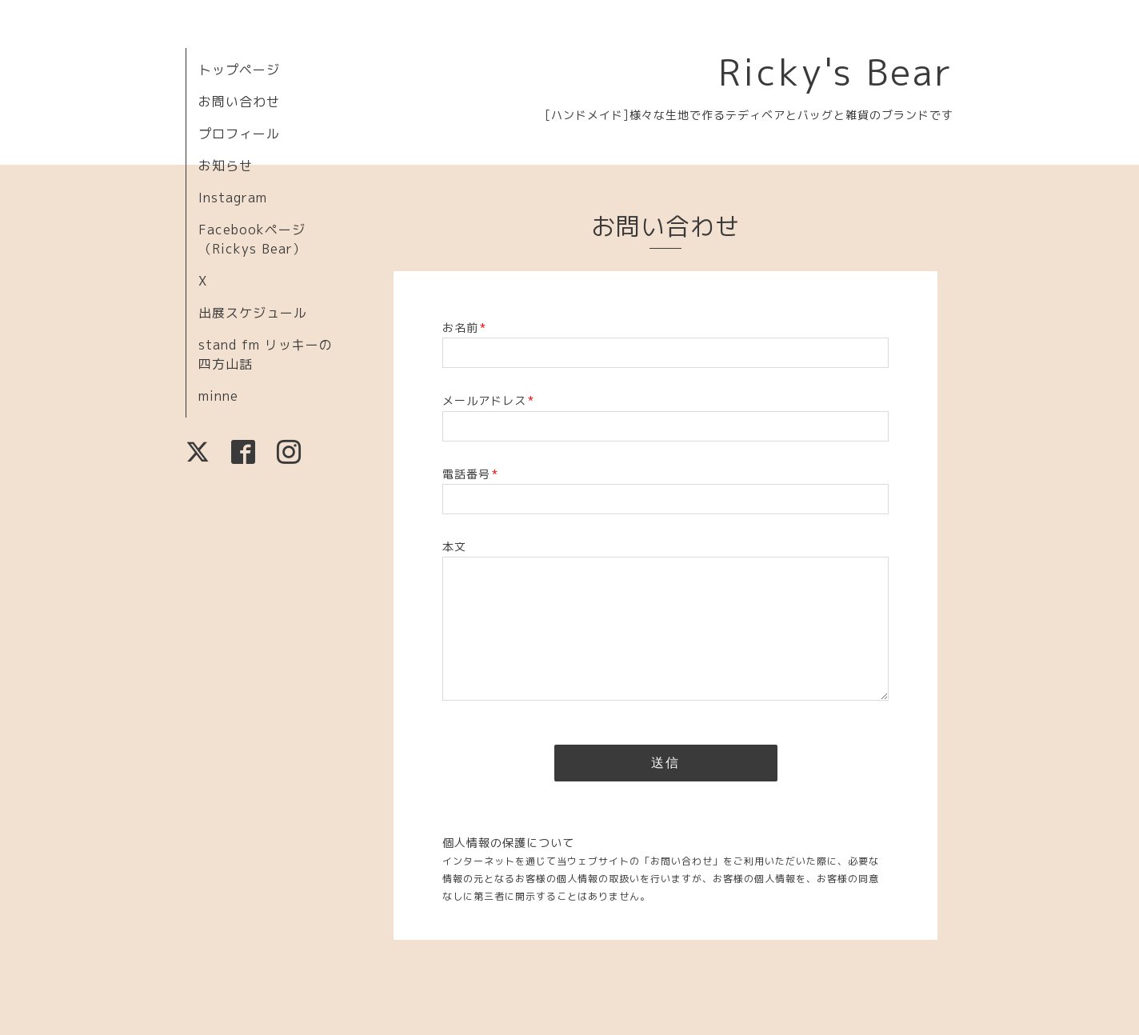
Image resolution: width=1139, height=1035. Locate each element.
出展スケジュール (252, 313)
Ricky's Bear (835, 72)
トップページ (239, 69)
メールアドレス (488, 400)
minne (218, 396)
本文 (454, 546)
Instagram (232, 197)
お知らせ (225, 165)
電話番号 (470, 474)
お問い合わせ (239, 101)
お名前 (464, 327)
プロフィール (239, 133)
